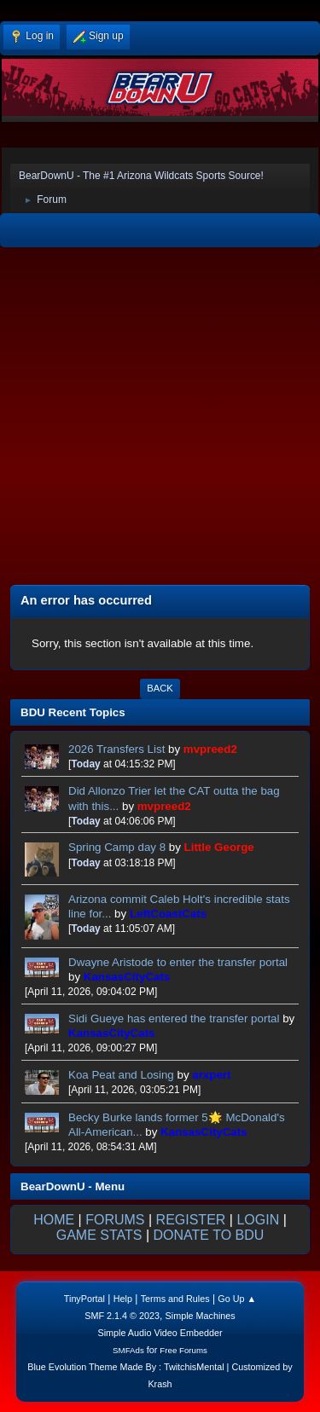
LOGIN (257, 1219)
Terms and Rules (175, 1298)
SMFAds (128, 1350)
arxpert (211, 1074)
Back (159, 688)
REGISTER (191, 1219)
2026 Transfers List (116, 749)
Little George (219, 847)
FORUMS (114, 1219)
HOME (53, 1219)
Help (122, 1298)
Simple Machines (201, 1316)
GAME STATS (99, 1235)
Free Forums (183, 1350)
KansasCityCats (127, 976)
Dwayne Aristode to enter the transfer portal (178, 962)
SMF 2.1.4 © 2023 (122, 1316)
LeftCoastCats (168, 913)
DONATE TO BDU (209, 1235)
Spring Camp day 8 (117, 847)
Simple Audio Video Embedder (159, 1333)
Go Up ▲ (237, 1298)
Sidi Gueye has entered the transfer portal (173, 1018)
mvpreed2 (210, 749)
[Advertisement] (160, 418)
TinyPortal (84, 1298)
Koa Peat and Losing (121, 1074)
